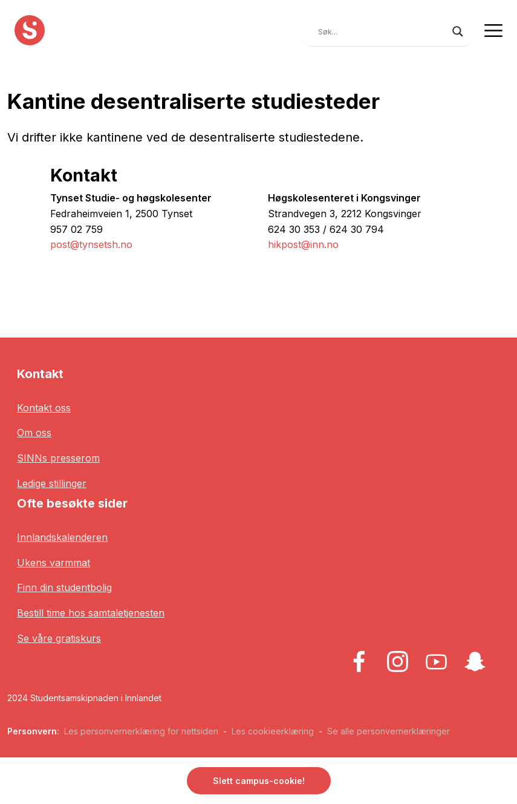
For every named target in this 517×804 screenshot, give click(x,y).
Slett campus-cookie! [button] (259, 781)
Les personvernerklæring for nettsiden (141, 731)
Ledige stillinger (51, 483)
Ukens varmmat (53, 563)
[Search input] (382, 31)
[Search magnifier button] (457, 31)
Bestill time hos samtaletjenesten (90, 613)
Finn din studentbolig (64, 587)
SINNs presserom (58, 458)
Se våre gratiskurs (59, 638)
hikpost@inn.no (303, 244)
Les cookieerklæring (273, 731)
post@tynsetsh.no (91, 244)
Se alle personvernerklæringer (388, 731)
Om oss (34, 433)
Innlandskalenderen (62, 537)
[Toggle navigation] (493, 30)
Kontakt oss (44, 408)
